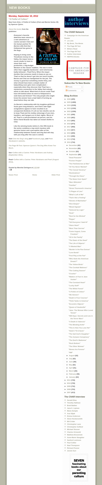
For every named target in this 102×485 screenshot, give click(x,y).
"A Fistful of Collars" (18, 19)
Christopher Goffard (75, 427)
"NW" (71, 352)
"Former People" (75, 161)
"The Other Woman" (76, 346)
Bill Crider (71, 421)
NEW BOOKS (19, 8)
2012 (69, 142)
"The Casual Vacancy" (77, 170)
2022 (69, 111)
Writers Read (72, 49)
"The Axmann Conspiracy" (79, 337)
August (72, 356)
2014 (69, 136)
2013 (69, 139)
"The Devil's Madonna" (78, 340)
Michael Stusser (73, 429)
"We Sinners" (74, 295)
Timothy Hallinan (74, 403)
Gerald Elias (72, 400)
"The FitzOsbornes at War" (79, 164)
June (71, 362)
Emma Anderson (73, 416)
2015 (69, 133)
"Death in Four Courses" (78, 298)
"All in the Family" (76, 237)
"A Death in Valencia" (77, 322)
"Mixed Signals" (75, 207)
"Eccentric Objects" (76, 304)
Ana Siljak (71, 413)
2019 (69, 121)
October (72, 151)
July (71, 359)
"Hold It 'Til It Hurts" (76, 331)
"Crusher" (72, 274)
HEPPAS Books (73, 57)
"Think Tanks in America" (79, 301)
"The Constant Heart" (77, 282)
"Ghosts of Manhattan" (78, 201)
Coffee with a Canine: (21, 153)
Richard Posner (73, 448)
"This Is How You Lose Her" (79, 328)
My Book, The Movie (75, 43)
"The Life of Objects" (77, 243)
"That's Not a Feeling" (77, 198)
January (72, 377)
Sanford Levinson (74, 440)
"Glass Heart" (74, 225)
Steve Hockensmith (74, 419)
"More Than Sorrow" (77, 228)
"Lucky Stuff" (74, 286)
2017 (69, 127)
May (71, 365)
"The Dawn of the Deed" (78, 240)
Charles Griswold (74, 432)
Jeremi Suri (71, 451)
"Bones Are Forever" (77, 349)
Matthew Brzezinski (74, 435)
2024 (69, 105)
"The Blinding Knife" (77, 325)
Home (34, 175)
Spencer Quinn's (29, 146)
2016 (69, 130)
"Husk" (71, 213)
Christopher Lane (74, 424)
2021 (69, 114)
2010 (69, 383)
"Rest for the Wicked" (77, 216)
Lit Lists (70, 41)
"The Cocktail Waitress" (78, 267)
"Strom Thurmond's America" (80, 188)
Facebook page (38, 139)
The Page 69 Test (74, 51)
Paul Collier (71, 443)
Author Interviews (74, 54)
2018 (69, 124)
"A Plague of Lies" (76, 191)
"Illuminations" (74, 173)
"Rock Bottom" (74, 343)
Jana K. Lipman (73, 408)
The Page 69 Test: (16, 146)
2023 (69, 108)
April (71, 368)
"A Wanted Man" (75, 246)
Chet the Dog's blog (20, 139)
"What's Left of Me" (76, 195)
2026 (69, 99)
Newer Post (13, 175)
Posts (69, 87)
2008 (69, 389)
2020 (69, 117)
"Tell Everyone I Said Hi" (78, 222)
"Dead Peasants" (75, 158)
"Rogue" (72, 219)
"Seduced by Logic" (76, 210)
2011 (69, 380)
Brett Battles (72, 405)
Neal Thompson (73, 445)
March (71, 371)
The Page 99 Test (74, 46)
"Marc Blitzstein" (75, 182)
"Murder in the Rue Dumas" (79, 249)
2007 (69, 392)
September (73, 154)
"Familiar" (72, 185)
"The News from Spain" (78, 179)
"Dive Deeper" (74, 204)
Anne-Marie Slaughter (75, 437)
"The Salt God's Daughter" (79, 334)
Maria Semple (72, 411)
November (73, 148)
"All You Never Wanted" (78, 167)
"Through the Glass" (77, 176)
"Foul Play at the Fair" (77, 256)
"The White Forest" (76, 289)
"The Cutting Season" (77, 271)
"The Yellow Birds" (76, 264)
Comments (71, 90)
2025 (69, 102)
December (73, 145)
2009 (69, 386)
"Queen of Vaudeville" (77, 307)
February (72, 374)
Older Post (56, 175)
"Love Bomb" (74, 253)
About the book (15, 29)
